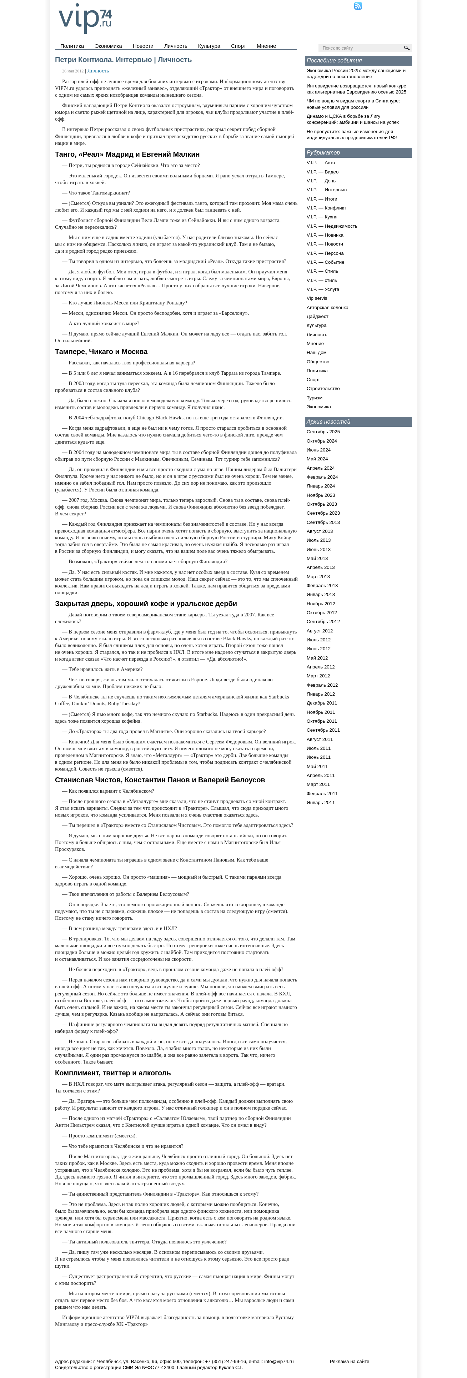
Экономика (108, 46)
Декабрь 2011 (322, 703)
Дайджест (317, 316)
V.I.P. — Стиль (322, 271)
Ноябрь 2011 (321, 712)
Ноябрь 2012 (321, 603)
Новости (143, 46)
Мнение (266, 46)
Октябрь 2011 (322, 721)
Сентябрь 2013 (323, 522)
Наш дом (317, 352)
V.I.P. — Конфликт (326, 208)
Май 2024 (317, 458)
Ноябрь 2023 (321, 495)
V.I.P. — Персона (325, 253)
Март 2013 (318, 576)
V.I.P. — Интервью (327, 189)
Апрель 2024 (321, 468)
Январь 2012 (321, 694)
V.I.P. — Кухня (322, 216)
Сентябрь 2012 (323, 621)
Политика (72, 46)
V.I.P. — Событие (326, 262)
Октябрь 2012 (322, 612)
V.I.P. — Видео (322, 172)
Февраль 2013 (322, 585)
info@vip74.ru (278, 1361)
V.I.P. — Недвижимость (332, 226)
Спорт (238, 46)
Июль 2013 (319, 540)
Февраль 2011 (322, 793)
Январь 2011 (321, 802)
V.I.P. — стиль (322, 280)
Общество (318, 361)
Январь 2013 (321, 594)
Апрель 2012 (321, 667)
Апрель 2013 (321, 567)
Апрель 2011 (321, 775)
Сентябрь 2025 (323, 431)
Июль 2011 (319, 748)
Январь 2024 (321, 486)
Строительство (323, 388)
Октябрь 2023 (322, 504)
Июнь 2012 (319, 648)
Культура (209, 46)
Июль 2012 (319, 639)
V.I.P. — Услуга (323, 289)
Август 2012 (320, 631)
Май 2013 (317, 558)
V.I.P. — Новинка (325, 235)
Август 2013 (320, 531)
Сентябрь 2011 (323, 730)
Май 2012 (317, 658)
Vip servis (317, 298)
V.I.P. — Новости (325, 244)
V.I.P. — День (321, 180)
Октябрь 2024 (322, 441)
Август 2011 (320, 739)
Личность (175, 46)
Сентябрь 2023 (323, 513)
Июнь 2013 (319, 549)
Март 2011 (318, 784)
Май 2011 (317, 766)
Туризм (314, 397)
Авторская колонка (327, 307)
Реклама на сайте (350, 1361)
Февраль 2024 (322, 477)
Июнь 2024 (319, 450)
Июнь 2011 (319, 757)
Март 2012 (318, 675)
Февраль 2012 (322, 685)
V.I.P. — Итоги (322, 199)
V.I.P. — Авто (321, 162)
